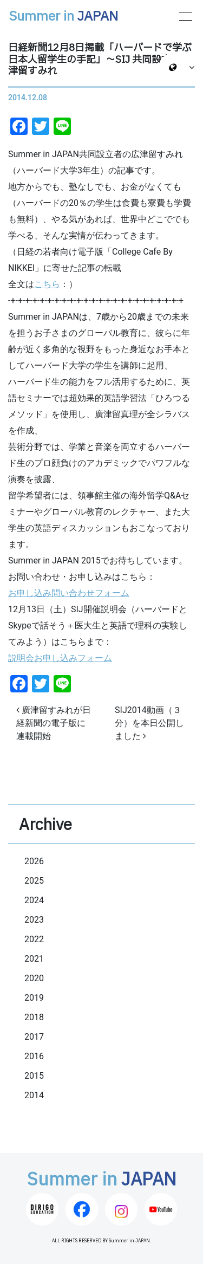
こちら (47, 284)
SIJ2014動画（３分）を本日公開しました (149, 723)
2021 (34, 959)
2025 (34, 881)
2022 (34, 939)
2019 (34, 998)
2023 (34, 920)
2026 (34, 861)
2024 (34, 900)
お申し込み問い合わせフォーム (68, 593)
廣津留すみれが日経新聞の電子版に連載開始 (53, 723)
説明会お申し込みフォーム (60, 658)
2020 (34, 978)
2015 (34, 1076)
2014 (34, 1095)
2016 (34, 1056)
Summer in (63, 17)
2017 (34, 1037)
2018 (34, 1017)
